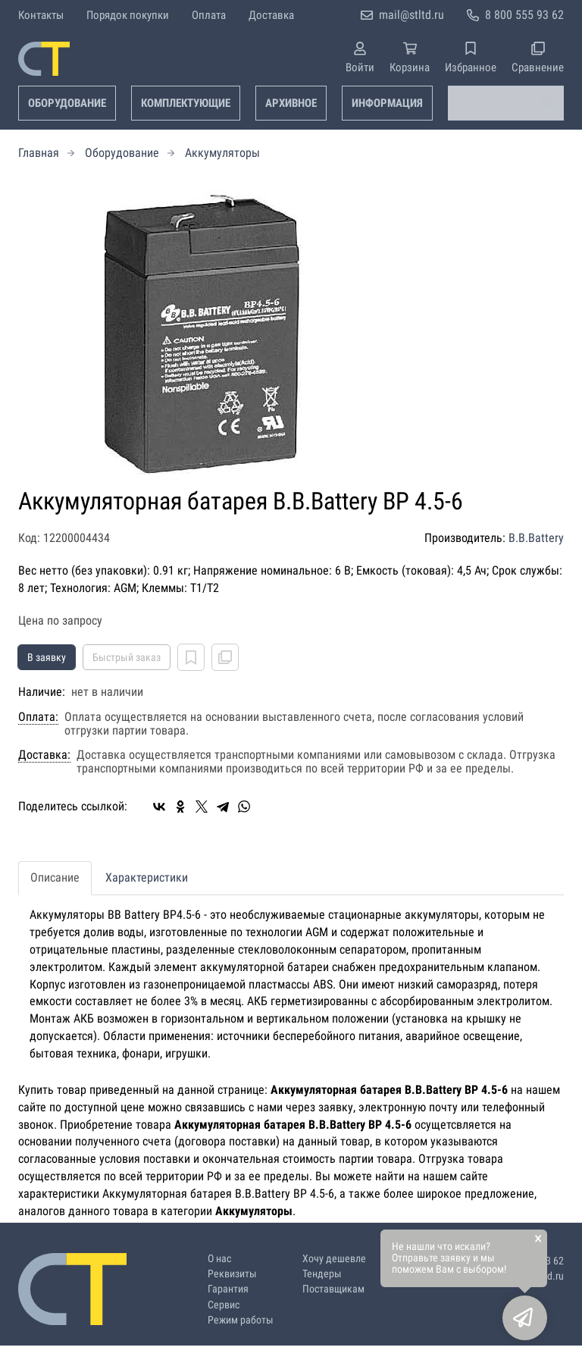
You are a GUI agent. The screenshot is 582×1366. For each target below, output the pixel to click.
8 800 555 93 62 (524, 15)
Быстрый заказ (126, 657)
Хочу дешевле (334, 1258)
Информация (387, 103)
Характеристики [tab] (146, 877)
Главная (38, 153)
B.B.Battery (536, 538)
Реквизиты (232, 1274)
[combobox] (506, 103)
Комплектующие (185, 103)
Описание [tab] (55, 877)
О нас (219, 1258)
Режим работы (241, 1320)
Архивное (291, 103)
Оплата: (38, 717)
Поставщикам (333, 1289)
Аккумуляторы (222, 153)
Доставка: (44, 755)
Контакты (41, 15)
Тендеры (322, 1274)
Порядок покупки (127, 15)
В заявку (46, 657)
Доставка (271, 15)
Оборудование (67, 103)
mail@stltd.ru (411, 15)
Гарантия (228, 1289)
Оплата (209, 15)
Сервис (223, 1305)
